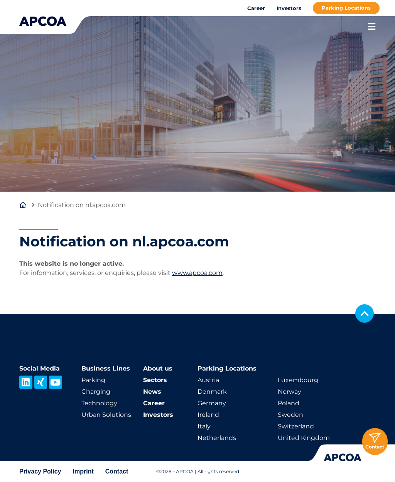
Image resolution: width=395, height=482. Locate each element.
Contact (116, 471)
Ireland (208, 414)
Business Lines (105, 368)
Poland (288, 403)
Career (256, 8)
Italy (204, 426)
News (152, 391)
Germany (212, 403)
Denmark (212, 391)
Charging (95, 391)
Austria (208, 380)
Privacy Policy (40, 471)
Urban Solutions (106, 414)
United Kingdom (304, 438)
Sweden (290, 414)
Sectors (155, 380)
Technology (99, 403)
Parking (93, 380)
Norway (289, 391)
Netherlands (217, 438)
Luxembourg (298, 380)
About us (157, 368)
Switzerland (296, 426)
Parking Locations (346, 8)
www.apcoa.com (197, 272)
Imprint (83, 471)
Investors (289, 8)
